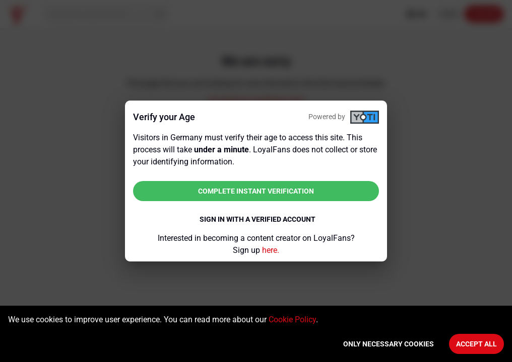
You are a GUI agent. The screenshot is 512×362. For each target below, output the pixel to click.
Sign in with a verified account (257, 219)
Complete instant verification (256, 191)
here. (270, 250)
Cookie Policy (292, 319)
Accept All (476, 344)
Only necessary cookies (388, 344)
